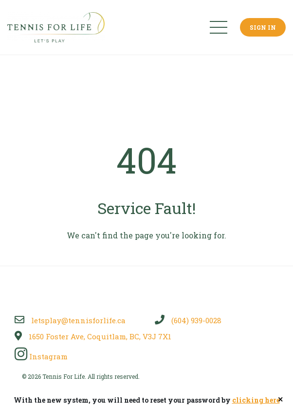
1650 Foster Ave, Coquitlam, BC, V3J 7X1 (93, 336)
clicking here (256, 400)
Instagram (41, 356)
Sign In (263, 27)
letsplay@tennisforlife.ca (70, 320)
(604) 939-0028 (188, 320)
